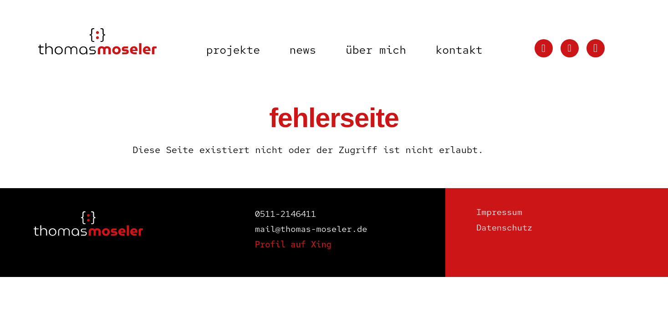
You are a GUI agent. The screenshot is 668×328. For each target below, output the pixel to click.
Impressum (499, 212)
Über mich (376, 49)
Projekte (233, 49)
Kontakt (459, 49)
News (302, 49)
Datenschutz (504, 227)
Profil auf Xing (293, 244)
